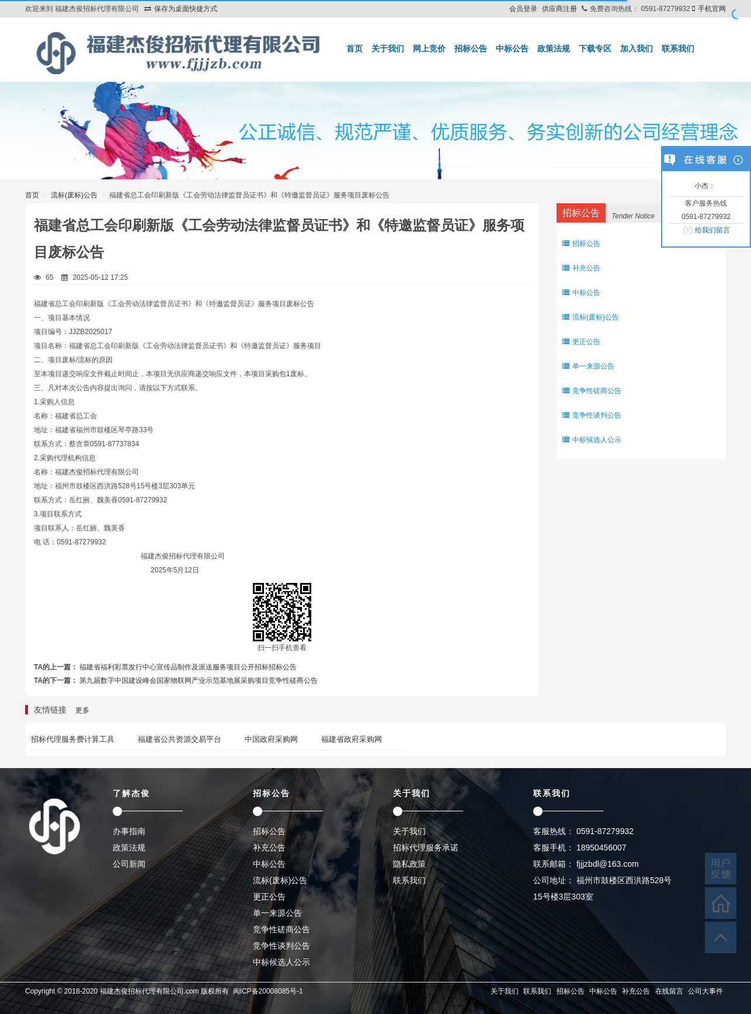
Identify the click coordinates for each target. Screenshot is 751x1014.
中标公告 (512, 48)
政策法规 (553, 48)
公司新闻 (129, 864)
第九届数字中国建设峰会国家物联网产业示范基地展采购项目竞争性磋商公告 (198, 680)
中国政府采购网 (271, 739)
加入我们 (636, 48)
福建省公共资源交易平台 (179, 739)
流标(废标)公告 (74, 195)
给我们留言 (712, 230)
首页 (354, 48)
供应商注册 (559, 9)
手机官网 (712, 9)
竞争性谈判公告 (591, 415)
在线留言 (669, 991)
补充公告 (581, 268)
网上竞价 (429, 48)
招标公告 (470, 48)
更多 (82, 710)
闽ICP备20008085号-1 (268, 991)
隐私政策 (409, 864)
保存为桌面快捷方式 (185, 9)
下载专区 (595, 48)
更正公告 (581, 342)
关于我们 (387, 48)
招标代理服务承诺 (425, 847)
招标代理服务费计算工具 (72, 739)
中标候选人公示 (591, 440)
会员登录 (523, 9)
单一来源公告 (588, 366)
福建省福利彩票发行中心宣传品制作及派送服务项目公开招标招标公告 (188, 667)
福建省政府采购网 (351, 739)
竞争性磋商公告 (591, 391)
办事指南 (129, 831)
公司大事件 (705, 991)
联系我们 (678, 48)
